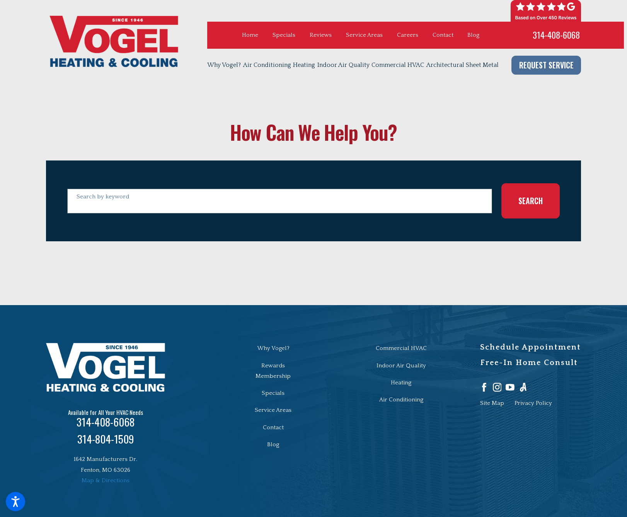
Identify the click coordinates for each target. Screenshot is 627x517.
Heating (401, 382)
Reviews (321, 35)
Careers (407, 35)
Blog (473, 35)
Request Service (546, 65)
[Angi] (523, 387)
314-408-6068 (556, 35)
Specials (284, 35)
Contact (443, 35)
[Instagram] (497, 387)
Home (250, 35)
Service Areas (364, 35)
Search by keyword (103, 196)
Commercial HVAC (401, 348)
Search (530, 200)
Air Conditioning (401, 399)
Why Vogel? (273, 348)
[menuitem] (225, 65)
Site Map (492, 403)
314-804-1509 (105, 439)
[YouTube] (510, 387)
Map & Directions (105, 480)
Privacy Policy (533, 403)
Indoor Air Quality (401, 365)
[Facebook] (484, 387)
